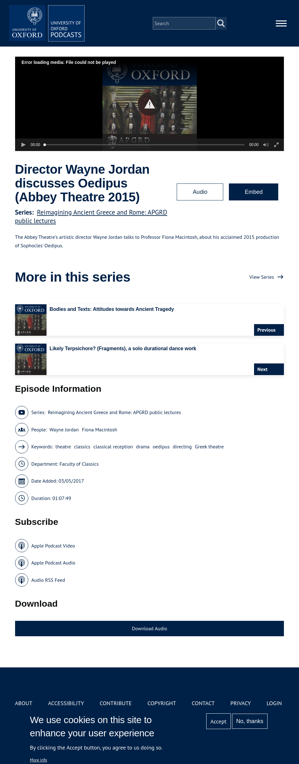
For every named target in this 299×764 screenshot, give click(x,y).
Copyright (161, 703)
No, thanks (249, 721)
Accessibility (66, 703)
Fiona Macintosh (99, 429)
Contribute (116, 703)
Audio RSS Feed (48, 580)
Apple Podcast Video (53, 545)
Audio (200, 192)
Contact (203, 703)
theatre (63, 446)
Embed (254, 192)
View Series (261, 277)
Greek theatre (209, 446)
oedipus (161, 446)
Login (274, 703)
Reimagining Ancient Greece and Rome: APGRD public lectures (114, 412)
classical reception (113, 446)
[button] (149, 104)
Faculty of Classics (79, 464)
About (23, 703)
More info (38, 760)
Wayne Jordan (64, 429)
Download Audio (149, 628)
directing (182, 446)
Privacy (240, 703)
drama (143, 446)
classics (82, 446)
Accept (218, 721)
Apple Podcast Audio (53, 562)
